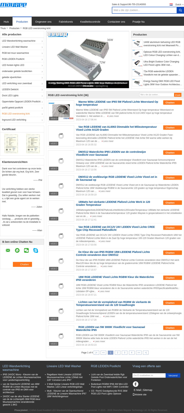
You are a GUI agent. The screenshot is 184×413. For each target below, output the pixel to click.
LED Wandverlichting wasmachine (19, 41)
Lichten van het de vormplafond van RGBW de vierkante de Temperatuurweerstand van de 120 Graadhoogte (113, 303)
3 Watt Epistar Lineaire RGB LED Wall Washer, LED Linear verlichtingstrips (65, 385)
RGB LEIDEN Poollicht (13, 59)
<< (103, 352)
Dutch (180, 4)
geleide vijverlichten (11, 77)
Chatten (173, 103)
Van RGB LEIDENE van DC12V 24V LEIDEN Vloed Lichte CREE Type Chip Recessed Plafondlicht (115, 228)
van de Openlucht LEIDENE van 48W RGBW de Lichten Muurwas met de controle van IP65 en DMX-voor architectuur (21, 388)
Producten (22, 21)
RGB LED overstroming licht (16, 113)
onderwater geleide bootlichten (17, 71)
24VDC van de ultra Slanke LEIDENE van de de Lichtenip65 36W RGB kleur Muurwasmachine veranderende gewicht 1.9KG (21, 400)
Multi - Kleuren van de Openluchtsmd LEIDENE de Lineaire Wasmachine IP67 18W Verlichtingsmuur (66, 394)
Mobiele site (139, 394)
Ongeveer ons (43, 21)
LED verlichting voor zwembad (17, 83)
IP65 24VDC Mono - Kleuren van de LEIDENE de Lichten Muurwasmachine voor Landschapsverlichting (22, 377)
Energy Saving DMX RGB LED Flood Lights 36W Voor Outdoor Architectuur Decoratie (162, 83)
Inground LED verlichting (14, 120)
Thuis (3, 28)
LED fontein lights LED (13, 65)
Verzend (173, 375)
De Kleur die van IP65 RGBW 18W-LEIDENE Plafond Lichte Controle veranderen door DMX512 (113, 253)
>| (146, 352)
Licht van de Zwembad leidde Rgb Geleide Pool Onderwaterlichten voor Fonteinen (109, 377)
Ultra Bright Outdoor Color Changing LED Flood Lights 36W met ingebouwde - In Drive (161, 63)
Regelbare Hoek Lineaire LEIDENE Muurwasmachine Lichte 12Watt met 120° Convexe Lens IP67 (65, 377)
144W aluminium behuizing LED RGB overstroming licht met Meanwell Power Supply (163, 44)
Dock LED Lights (10, 95)
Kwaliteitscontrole (90, 21)
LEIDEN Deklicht (10, 89)
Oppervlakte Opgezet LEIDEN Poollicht (21, 101)
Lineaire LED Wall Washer (15, 47)
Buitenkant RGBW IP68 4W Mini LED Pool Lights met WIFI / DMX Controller (109, 385)
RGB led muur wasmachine (15, 53)
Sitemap (147, 390)
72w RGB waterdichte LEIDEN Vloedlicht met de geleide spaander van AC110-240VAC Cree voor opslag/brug (161, 73)
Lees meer (114, 116)
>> (138, 352)
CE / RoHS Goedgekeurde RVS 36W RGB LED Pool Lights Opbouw (109, 392)
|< (96, 352)
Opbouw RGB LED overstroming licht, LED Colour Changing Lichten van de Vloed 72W (162, 54)
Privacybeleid (20, 410)
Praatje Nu (138, 21)
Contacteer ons (116, 21)
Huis (6, 21)
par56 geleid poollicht (12, 107)
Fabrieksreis (66, 21)
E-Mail (137, 390)
